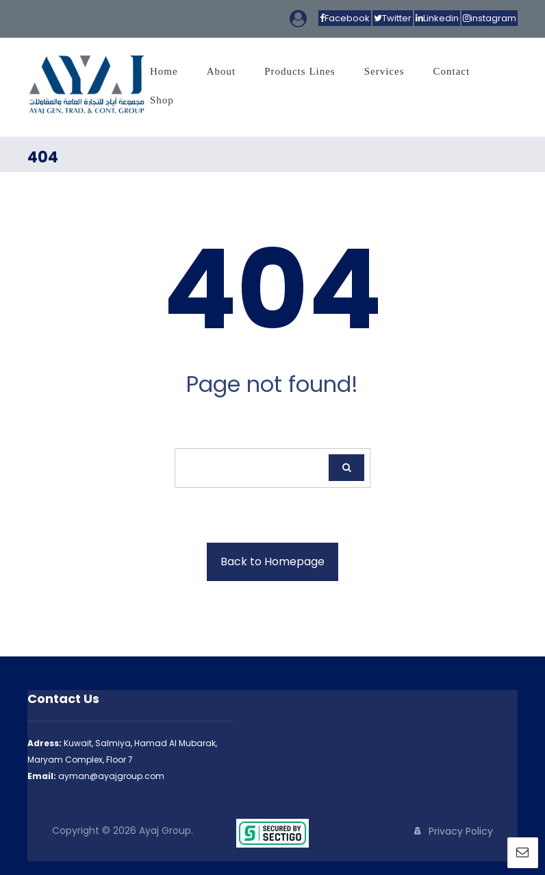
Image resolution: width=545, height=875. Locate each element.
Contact (451, 71)
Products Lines (299, 71)
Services (384, 71)
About (221, 71)
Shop (162, 100)
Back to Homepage (272, 561)
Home (164, 71)
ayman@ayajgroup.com (111, 776)
